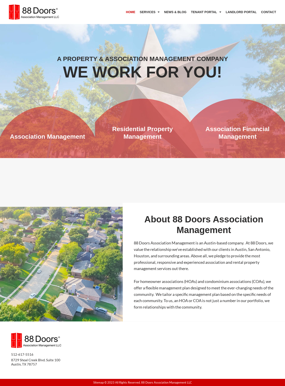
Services (150, 12)
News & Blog (175, 12)
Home (130, 12)
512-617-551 (21, 354)
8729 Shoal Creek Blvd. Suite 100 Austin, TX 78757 (35, 362)
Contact (268, 12)
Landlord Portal (241, 12)
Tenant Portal (206, 12)
